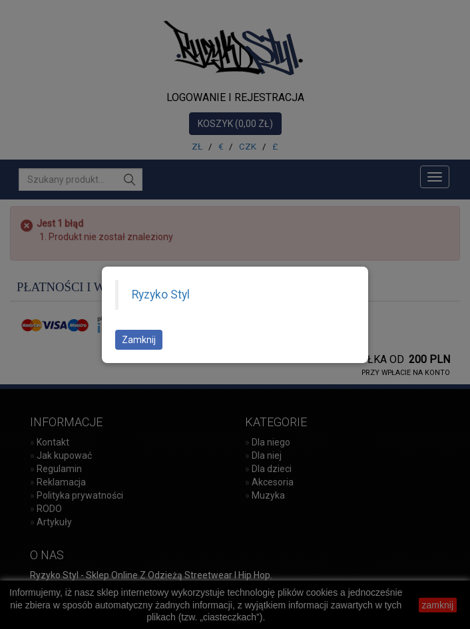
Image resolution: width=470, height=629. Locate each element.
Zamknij (139, 339)
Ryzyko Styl (161, 294)
